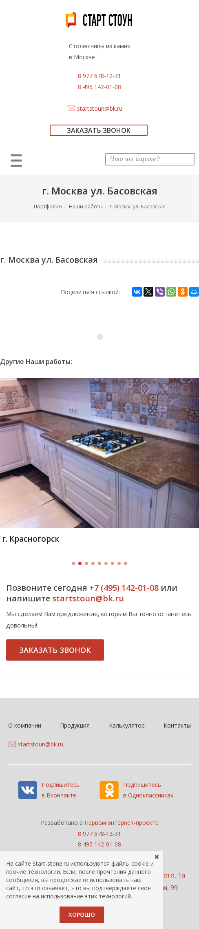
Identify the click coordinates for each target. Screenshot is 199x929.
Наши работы (86, 206)
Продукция (75, 725)
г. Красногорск (30, 539)
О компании (24, 725)
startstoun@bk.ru (99, 108)
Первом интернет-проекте (121, 822)
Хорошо (82, 914)
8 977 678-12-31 (99, 76)
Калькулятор (127, 725)
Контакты (177, 725)
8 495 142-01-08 (99, 87)
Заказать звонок (55, 650)
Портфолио (48, 206)
